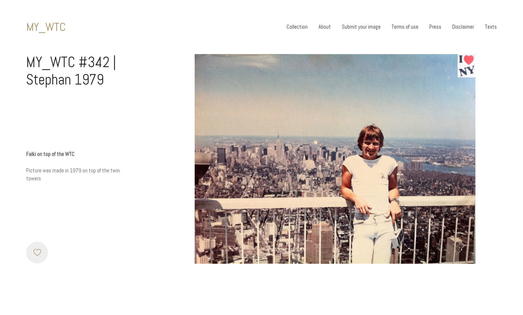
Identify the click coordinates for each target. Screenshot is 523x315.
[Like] (37, 252)
